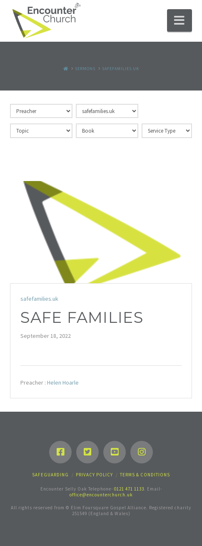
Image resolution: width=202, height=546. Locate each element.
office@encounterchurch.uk (101, 495)
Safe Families (81, 317)
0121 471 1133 (129, 489)
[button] (179, 20)
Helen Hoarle (63, 382)
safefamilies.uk (39, 298)
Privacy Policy (94, 475)
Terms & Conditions (145, 475)
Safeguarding (50, 475)
